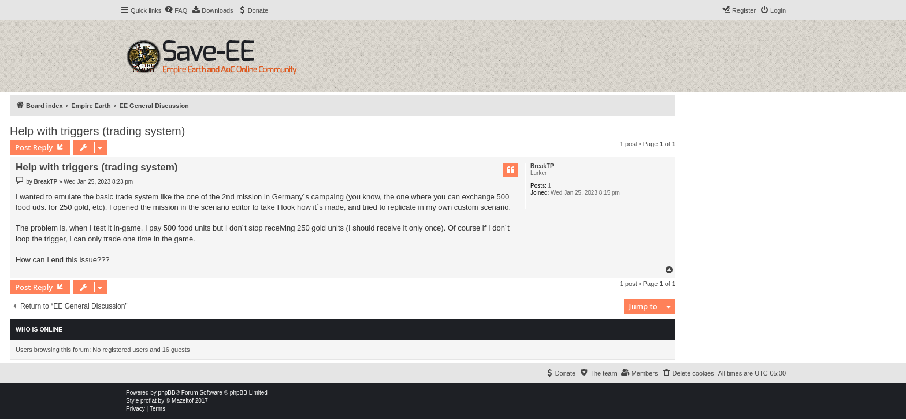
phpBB (167, 392)
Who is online (39, 329)
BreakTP (542, 166)
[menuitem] (175, 10)
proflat (148, 400)
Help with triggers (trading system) (97, 131)
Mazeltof (183, 400)
